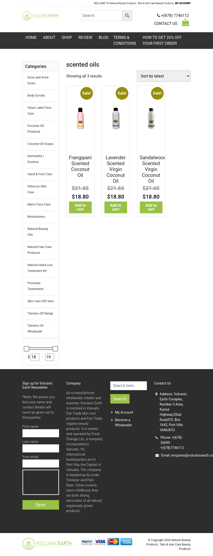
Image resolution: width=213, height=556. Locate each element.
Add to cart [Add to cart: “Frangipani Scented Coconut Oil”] (80, 207)
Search (120, 398)
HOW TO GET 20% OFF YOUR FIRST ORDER (162, 40)
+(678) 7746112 (173, 15)
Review (85, 37)
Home (31, 37)
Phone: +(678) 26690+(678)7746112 (169, 443)
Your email (40, 461)
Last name (40, 446)
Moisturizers (36, 216)
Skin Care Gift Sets (41, 301)
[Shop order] (164, 76)
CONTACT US (165, 23)
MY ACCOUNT (183, 3)
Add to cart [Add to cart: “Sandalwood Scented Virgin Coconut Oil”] (151, 207)
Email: (173, 455)
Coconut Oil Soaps (41, 144)
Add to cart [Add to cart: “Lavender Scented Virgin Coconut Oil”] (116, 207)
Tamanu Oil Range (40, 313)
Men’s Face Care (39, 204)
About (49, 37)
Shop (67, 37)
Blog (103, 37)
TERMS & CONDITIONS (124, 40)
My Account (122, 412)
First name (40, 431)
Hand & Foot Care (40, 174)
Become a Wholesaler (122, 422)
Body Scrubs (36, 95)
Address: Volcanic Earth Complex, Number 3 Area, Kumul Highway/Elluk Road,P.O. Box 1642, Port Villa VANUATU (171, 412)
